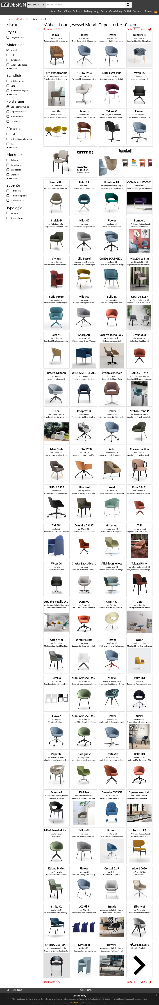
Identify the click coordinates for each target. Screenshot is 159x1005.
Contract (138, 11)
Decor (103, 11)
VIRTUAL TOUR (15, 990)
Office (67, 11)
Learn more (85, 1002)
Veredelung (115, 11)
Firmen (148, 11)
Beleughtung (91, 11)
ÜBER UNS (86, 990)
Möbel (52, 11)
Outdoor (77, 11)
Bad (60, 11)
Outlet (127, 11)
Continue (74, 1002)
